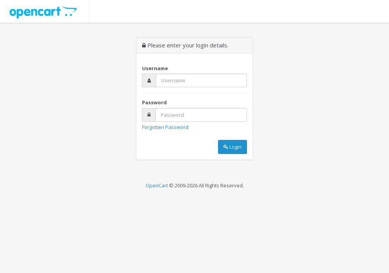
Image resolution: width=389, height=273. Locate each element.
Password (154, 102)
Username (155, 68)
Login (232, 146)
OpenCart (156, 185)
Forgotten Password (165, 127)
